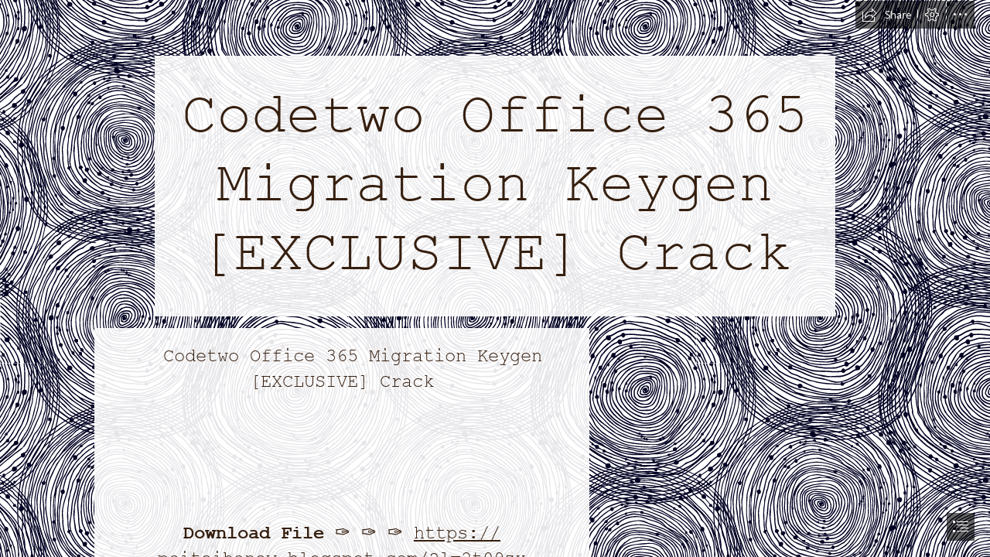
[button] (886, 15)
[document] (495, 278)
